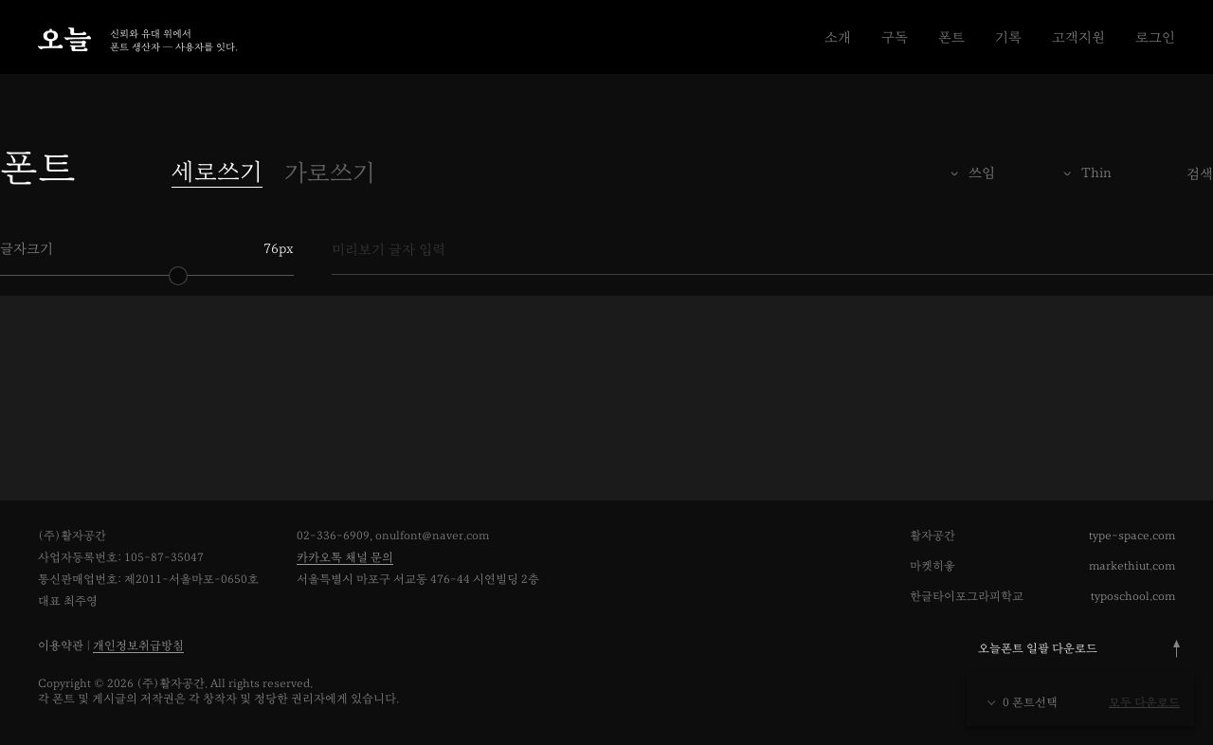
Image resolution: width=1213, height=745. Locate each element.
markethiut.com (1132, 566)
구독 (894, 37)
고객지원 (1078, 37)
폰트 (951, 37)
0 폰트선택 (1022, 703)
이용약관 (60, 646)
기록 (1008, 37)
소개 (837, 37)
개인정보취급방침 (138, 646)
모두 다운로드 (1144, 703)
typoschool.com (1133, 597)
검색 (1199, 174)
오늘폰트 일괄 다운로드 (1037, 649)
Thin (1096, 173)
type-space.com (1132, 536)
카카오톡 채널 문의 (345, 558)
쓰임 (982, 173)
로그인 (1155, 37)
